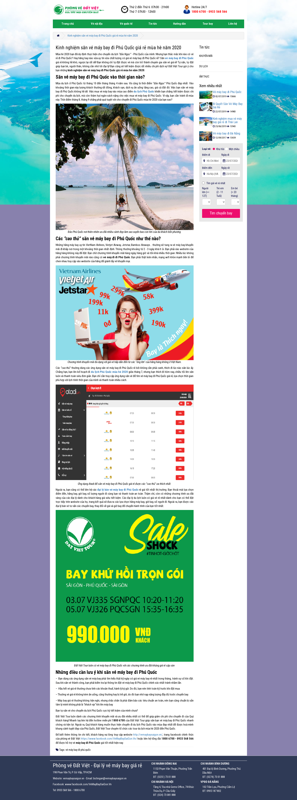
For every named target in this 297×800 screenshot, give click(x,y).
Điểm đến (207, 167)
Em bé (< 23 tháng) (234, 192)
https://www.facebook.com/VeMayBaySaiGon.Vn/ (109, 738)
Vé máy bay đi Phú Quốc (227, 92)
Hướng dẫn (179, 23)
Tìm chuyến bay (221, 213)
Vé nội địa (96, 23)
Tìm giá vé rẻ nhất (213, 183)
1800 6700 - (209, 11)
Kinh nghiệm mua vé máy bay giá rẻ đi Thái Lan (227, 120)
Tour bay (208, 23)
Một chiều (234, 149)
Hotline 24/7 (199, 7)
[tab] (221, 56)
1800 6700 (79, 790)
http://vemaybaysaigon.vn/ (148, 734)
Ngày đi (225, 154)
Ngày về (225, 167)
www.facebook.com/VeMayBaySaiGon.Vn (88, 784)
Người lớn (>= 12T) (205, 192)
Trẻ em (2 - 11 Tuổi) (220, 192)
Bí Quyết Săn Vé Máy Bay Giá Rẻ (228, 105)
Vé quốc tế (126, 23)
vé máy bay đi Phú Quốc (179, 58)
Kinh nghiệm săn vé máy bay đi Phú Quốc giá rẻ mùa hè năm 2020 (103, 35)
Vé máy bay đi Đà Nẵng (226, 133)
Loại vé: (207, 148)
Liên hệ (232, 23)
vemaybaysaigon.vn (73, 778)
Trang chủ (68, 23)
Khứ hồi (220, 149)
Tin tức (152, 23)
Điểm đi (206, 154)
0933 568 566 (64, 790)
